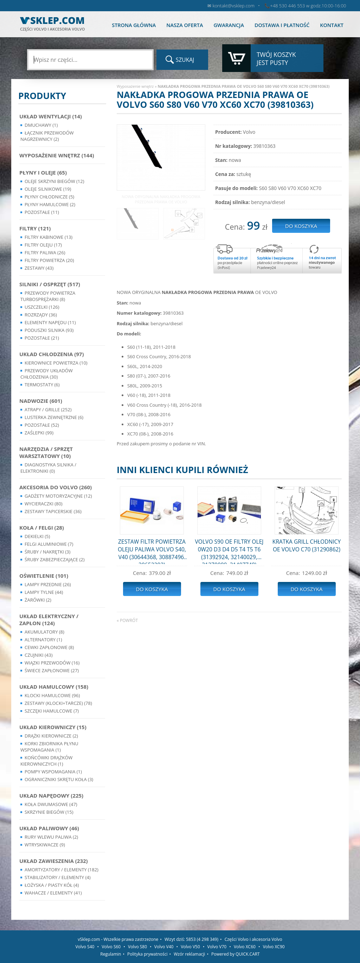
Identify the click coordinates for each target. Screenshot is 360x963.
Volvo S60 (111, 947)
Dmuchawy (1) (41, 125)
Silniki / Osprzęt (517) (49, 284)
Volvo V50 (190, 947)
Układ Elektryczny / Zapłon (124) (48, 619)
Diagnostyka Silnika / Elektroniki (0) (48, 467)
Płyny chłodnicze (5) (49, 197)
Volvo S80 (137, 947)
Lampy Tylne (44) (44, 592)
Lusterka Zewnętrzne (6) (54, 417)
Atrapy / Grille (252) (48, 409)
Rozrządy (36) (41, 315)
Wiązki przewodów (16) (52, 663)
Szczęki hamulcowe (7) (52, 711)
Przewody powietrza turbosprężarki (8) (47, 296)
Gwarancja (228, 25)
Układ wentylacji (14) (50, 116)
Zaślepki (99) (39, 433)
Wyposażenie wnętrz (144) (56, 155)
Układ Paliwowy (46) (49, 828)
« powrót (127, 620)
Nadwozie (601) (40, 400)
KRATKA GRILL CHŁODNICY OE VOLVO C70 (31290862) (306, 545)
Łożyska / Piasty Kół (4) (52, 885)
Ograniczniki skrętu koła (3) (59, 779)
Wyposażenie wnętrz (135, 86)
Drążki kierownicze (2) (51, 736)
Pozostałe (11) (42, 212)
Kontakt (331, 25)
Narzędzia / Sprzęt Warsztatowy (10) (46, 452)
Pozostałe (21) (42, 338)
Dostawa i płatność (282, 25)
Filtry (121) (35, 228)
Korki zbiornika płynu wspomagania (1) (49, 746)
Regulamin (110, 954)
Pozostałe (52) (42, 425)
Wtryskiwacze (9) (45, 844)
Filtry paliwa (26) (45, 252)
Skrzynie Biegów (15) (49, 812)
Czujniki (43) (39, 655)
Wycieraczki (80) (44, 503)
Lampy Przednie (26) (48, 584)
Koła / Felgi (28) (41, 527)
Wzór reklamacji (189, 954)
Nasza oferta (184, 25)
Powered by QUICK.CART (235, 954)
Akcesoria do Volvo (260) (55, 487)
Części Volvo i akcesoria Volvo (253, 939)
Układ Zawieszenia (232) (53, 860)
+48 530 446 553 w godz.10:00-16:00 (308, 5)
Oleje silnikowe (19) (48, 189)
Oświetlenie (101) (43, 575)
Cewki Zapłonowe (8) (49, 647)
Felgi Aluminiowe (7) (49, 544)
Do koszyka (152, 588)
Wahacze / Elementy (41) (53, 893)
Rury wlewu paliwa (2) (51, 837)
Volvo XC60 (245, 947)
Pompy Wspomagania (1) (53, 771)
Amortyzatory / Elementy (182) (61, 869)
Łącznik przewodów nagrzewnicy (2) (47, 136)
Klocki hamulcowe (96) (52, 695)
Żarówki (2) (38, 600)
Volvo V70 (217, 947)
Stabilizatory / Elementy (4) (58, 877)
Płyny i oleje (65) (43, 172)
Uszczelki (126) (42, 307)
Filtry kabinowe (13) (48, 237)
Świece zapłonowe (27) (52, 670)
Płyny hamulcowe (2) (50, 204)
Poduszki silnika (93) (49, 330)
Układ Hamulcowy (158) (53, 686)
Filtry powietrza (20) (49, 260)
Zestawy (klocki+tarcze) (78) (58, 703)
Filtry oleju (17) (43, 245)
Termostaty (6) (42, 384)
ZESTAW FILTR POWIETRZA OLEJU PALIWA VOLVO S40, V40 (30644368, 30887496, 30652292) (152, 551)
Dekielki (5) (37, 536)
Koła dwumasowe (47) (51, 804)
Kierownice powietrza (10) (56, 363)
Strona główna (134, 25)
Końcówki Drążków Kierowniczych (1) (46, 760)
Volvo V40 (164, 947)
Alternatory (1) (43, 639)
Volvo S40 (84, 947)
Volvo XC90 (274, 947)
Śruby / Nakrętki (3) (47, 552)
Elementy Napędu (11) (50, 322)
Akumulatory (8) (44, 632)
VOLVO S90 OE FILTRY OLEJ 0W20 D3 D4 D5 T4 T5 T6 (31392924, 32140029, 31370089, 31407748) (229, 551)
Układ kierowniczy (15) (52, 727)
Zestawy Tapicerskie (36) (53, 511)
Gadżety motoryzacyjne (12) (58, 496)
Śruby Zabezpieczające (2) (55, 559)
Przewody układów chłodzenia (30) (46, 373)
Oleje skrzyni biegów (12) (54, 181)
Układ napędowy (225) (51, 795)
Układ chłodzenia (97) (51, 354)
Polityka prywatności (147, 954)
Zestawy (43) (39, 268)
